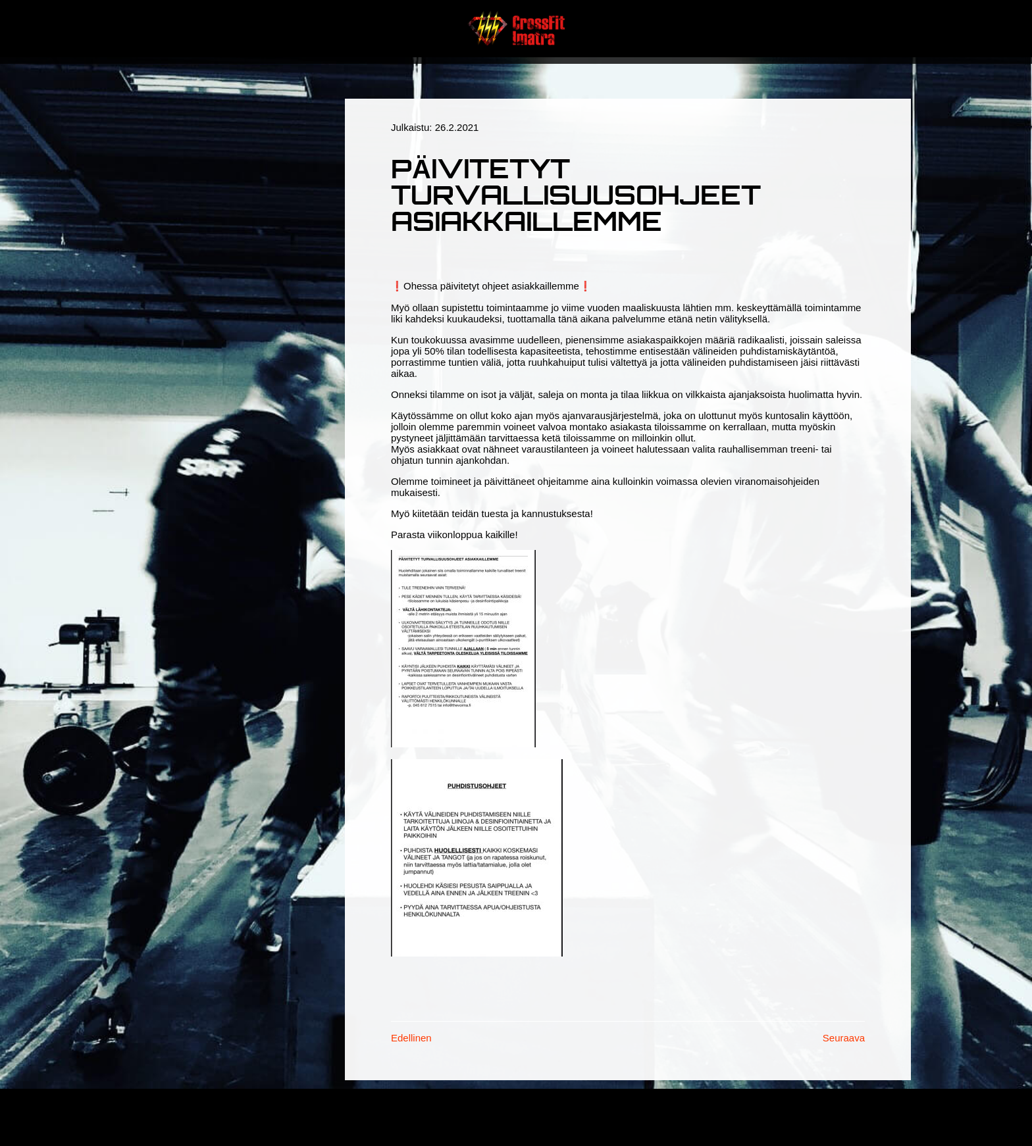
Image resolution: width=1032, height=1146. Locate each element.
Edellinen (411, 1037)
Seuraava (844, 1037)
